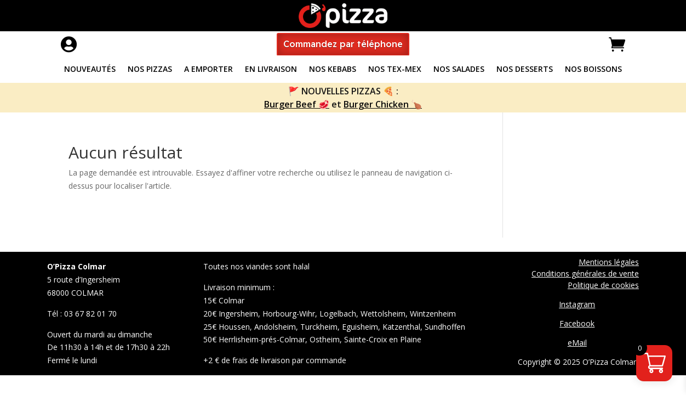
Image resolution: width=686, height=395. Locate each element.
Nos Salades (458, 69)
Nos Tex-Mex (394, 69)
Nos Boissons (593, 69)
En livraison (271, 69)
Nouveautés (90, 69)
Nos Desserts (524, 69)
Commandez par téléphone (343, 43)
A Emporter (208, 69)
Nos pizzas (150, 69)
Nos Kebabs (332, 69)
